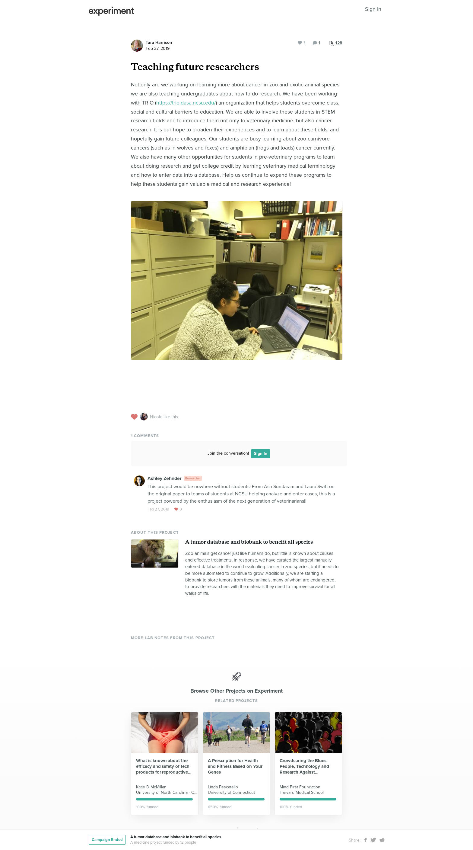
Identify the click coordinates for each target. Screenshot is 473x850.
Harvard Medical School (302, 792)
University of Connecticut (231, 792)
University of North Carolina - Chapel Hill (173, 792)
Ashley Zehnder (165, 478)
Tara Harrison (159, 42)
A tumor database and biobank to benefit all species (249, 542)
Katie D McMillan (151, 787)
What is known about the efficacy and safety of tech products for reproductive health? (162, 766)
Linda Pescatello (223, 787)
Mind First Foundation (300, 787)
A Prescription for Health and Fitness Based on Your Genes (235, 766)
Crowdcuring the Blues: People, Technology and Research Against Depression (304, 766)
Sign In (373, 9)
